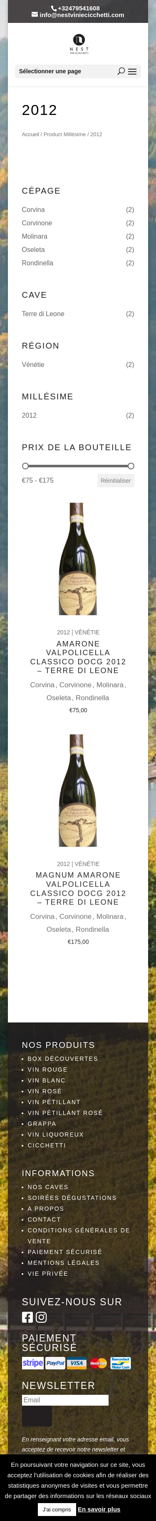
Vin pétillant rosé (65, 1113)
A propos (46, 1208)
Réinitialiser (116, 480)
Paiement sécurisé (65, 1252)
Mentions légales (64, 1262)
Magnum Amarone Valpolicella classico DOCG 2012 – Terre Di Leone (78, 878)
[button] (78, 210)
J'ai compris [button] (57, 1509)
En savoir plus (99, 1509)
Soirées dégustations (72, 1197)
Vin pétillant (54, 1102)
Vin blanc (47, 1080)
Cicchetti (47, 1145)
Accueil (31, 134)
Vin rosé (45, 1091)
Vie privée (48, 1273)
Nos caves (48, 1187)
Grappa (42, 1123)
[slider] (25, 466)
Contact (45, 1219)
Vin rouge (48, 1069)
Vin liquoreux (56, 1134)
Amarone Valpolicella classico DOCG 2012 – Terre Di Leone (78, 649)
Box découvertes (63, 1058)
